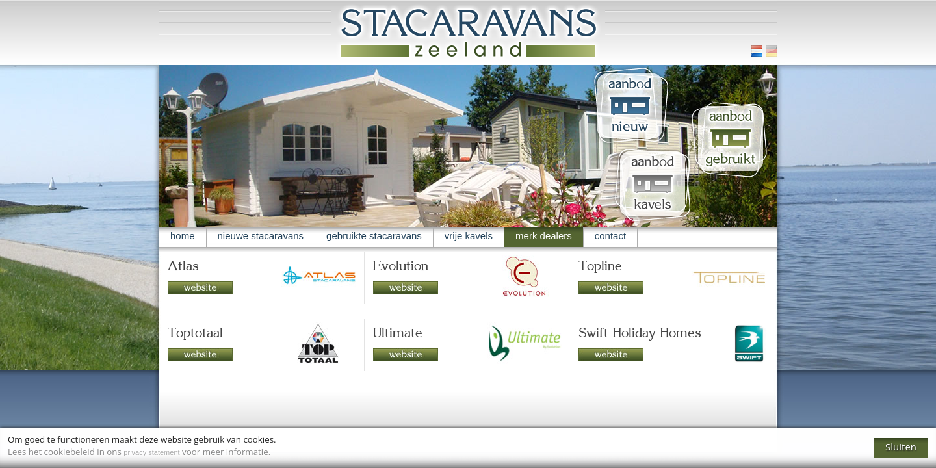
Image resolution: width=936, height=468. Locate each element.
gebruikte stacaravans (374, 235)
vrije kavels (469, 235)
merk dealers (543, 235)
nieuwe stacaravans (261, 235)
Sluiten (900, 446)
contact (610, 235)
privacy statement (151, 452)
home (182, 235)
